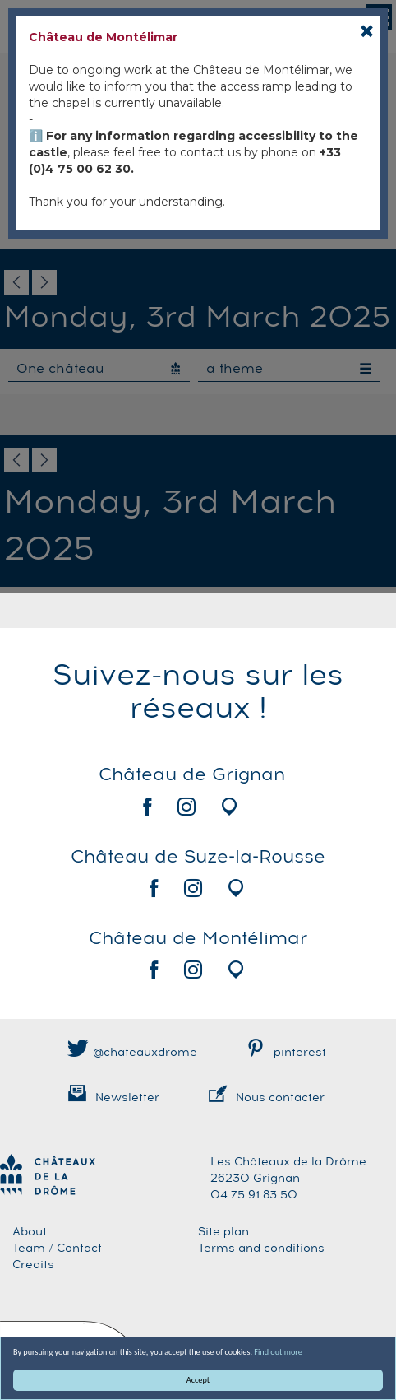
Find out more (278, 1352)
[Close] (366, 30)
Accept (198, 1379)
